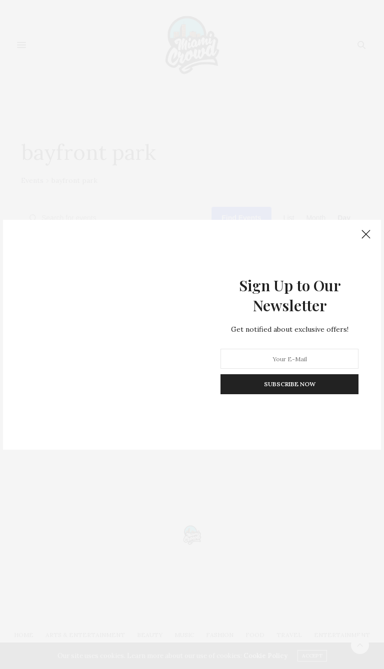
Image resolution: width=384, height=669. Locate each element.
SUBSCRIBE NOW (290, 384)
